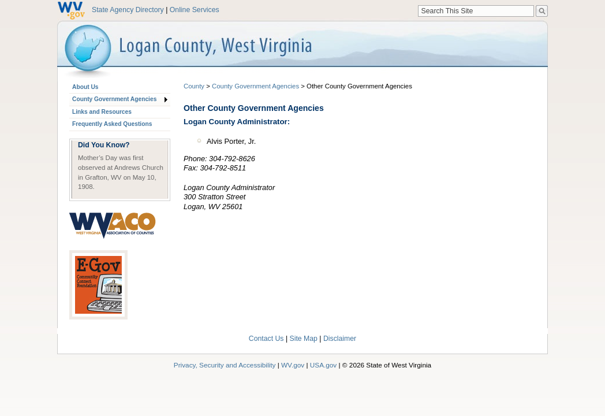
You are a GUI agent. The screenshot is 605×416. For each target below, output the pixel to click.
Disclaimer (339, 339)
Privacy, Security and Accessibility (225, 365)
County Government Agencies (114, 99)
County (194, 86)
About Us (85, 87)
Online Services (194, 10)
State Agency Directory (128, 10)
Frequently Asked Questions (112, 124)
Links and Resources (102, 112)
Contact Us (266, 339)
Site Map (304, 339)
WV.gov (292, 365)
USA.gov (323, 365)
